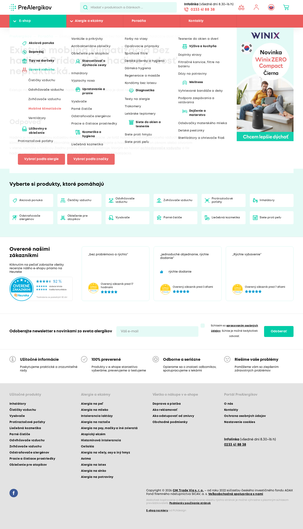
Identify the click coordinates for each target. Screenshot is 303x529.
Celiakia (87, 446)
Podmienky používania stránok (190, 503)
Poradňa (139, 21)
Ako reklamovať (165, 410)
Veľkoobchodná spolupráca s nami (235, 494)
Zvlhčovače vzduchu (177, 200)
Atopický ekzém (93, 434)
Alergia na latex (93, 465)
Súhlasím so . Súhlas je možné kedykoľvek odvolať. (234, 331)
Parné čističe (172, 217)
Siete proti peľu (270, 217)
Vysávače (123, 217)
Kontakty (196, 21)
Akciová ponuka (31, 200)
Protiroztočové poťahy (222, 200)
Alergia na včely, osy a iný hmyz (105, 452)
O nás (228, 404)
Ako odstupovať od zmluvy (173, 416)
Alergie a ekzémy (89, 21)
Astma (86, 458)
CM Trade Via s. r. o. (188, 490)
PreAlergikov (20, 36)
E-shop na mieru (157, 510)
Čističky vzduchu (79, 200)
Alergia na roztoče (95, 422)
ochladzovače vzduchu (160, 148)
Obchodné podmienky (170, 422)
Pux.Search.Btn (85, 7)
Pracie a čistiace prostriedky (32, 458)
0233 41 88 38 (203, 9)
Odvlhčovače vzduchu (125, 200)
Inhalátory (267, 200)
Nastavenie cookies (239, 422)
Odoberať (279, 331)
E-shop (25, 21)
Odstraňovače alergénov (29, 217)
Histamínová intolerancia (101, 440)
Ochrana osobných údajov (245, 416)
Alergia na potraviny (97, 477)
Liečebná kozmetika (226, 217)
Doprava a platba (167, 404)
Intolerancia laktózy (97, 416)
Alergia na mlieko (94, 410)
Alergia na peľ (92, 404)
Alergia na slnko (93, 471)
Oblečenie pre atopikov (78, 217)
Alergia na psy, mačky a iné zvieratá (109, 428)
